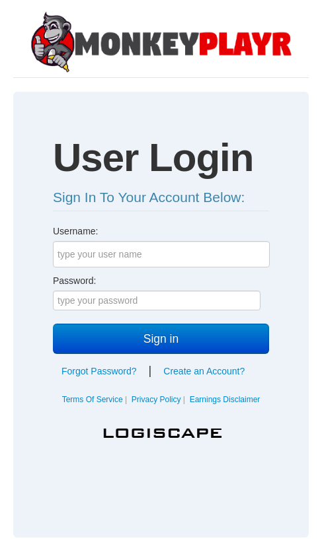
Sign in (161, 338)
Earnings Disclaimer (225, 399)
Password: (74, 280)
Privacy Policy (156, 399)
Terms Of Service (92, 399)
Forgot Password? (99, 371)
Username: (75, 231)
